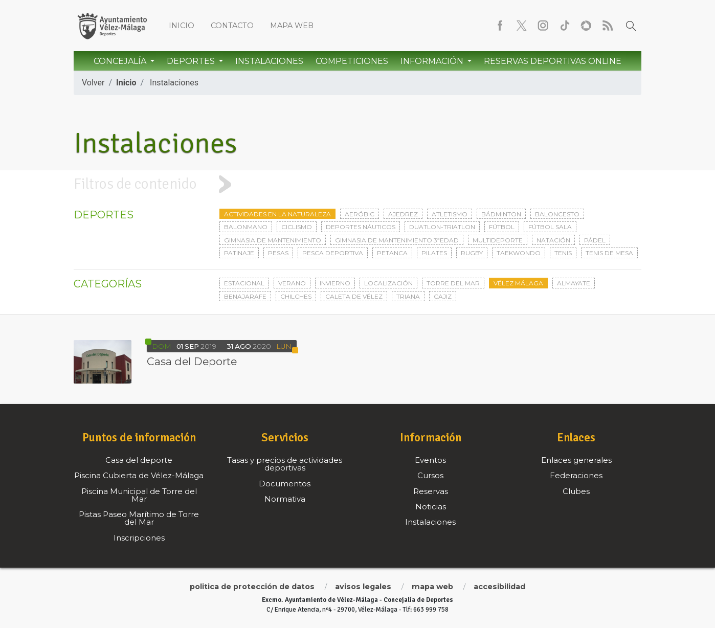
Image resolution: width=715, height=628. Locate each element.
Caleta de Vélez (354, 296)
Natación (553, 240)
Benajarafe (245, 296)
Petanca (392, 253)
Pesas (278, 253)
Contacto (232, 25)
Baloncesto (557, 214)
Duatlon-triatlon (442, 227)
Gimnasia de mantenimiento (272, 240)
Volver (93, 82)
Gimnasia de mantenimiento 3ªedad (397, 240)
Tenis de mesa (609, 253)
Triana (408, 296)
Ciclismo (296, 227)
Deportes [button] (192, 61)
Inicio (181, 25)
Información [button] (432, 61)
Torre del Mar (453, 283)
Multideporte (498, 240)
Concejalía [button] (121, 61)
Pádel (595, 240)
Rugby (472, 253)
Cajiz (443, 296)
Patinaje (239, 253)
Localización (388, 283)
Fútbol (502, 227)
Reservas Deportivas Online (552, 61)
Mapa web (292, 25)
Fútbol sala (550, 227)
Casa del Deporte (192, 361)
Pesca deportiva (332, 253)
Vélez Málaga (518, 283)
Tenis (563, 253)
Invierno (335, 283)
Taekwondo (519, 253)
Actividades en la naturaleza (277, 214)
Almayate (573, 283)
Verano (292, 283)
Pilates (434, 253)
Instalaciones (269, 61)
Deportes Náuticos (360, 227)
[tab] (357, 184)
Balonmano (245, 227)
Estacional (244, 283)
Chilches (295, 296)
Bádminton (501, 214)
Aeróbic (359, 214)
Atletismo (449, 214)
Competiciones (352, 61)
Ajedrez (403, 214)
